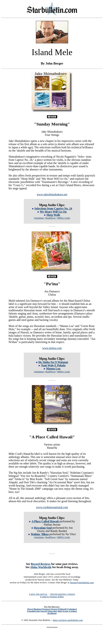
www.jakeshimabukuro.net (52, 194)
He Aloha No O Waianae (53, 362)
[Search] (43, 611)
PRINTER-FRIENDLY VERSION (62, 594)
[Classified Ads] (33, 611)
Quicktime (39, 218)
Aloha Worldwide (40, 567)
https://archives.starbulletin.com (68, 620)
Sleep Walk (53, 214)
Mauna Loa (53, 368)
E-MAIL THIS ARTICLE (38, 594)
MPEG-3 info (63, 218)
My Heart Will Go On (53, 211)
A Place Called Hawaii (45, 521)
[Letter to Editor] (70, 611)
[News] (30, 609)
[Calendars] (72, 609)
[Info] (60, 611)
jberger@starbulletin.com (82, 582)
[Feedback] (51, 613)
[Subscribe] (52, 611)
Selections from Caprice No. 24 (53, 208)
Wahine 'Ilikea (40, 534)
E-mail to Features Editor (52, 596)
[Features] (46, 609)
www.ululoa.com (52, 348)
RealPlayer (50, 218)
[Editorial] (62, 609)
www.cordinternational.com (52, 507)
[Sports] (54, 609)
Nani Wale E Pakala (53, 365)
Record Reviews (40, 563)
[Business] (37, 609)
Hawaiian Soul (43, 527)
